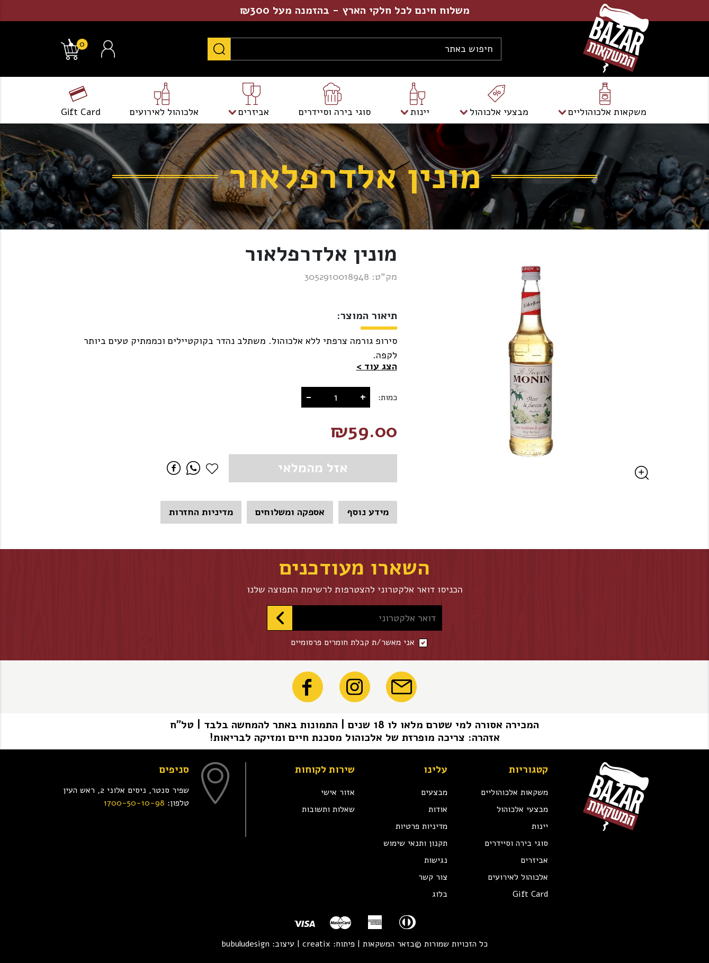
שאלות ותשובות (328, 809)
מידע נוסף (368, 512)
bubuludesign (245, 944)
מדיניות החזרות (201, 512)
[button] (376, 366)
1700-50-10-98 (134, 803)
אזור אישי (338, 792)
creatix (316, 944)
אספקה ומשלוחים (290, 512)
